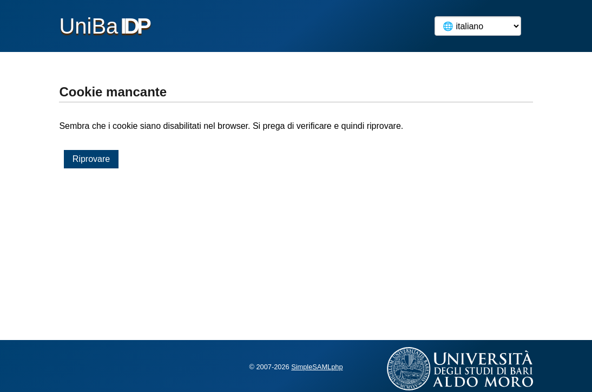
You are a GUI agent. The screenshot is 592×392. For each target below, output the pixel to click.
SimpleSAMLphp (317, 367)
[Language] (478, 26)
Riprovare (91, 159)
